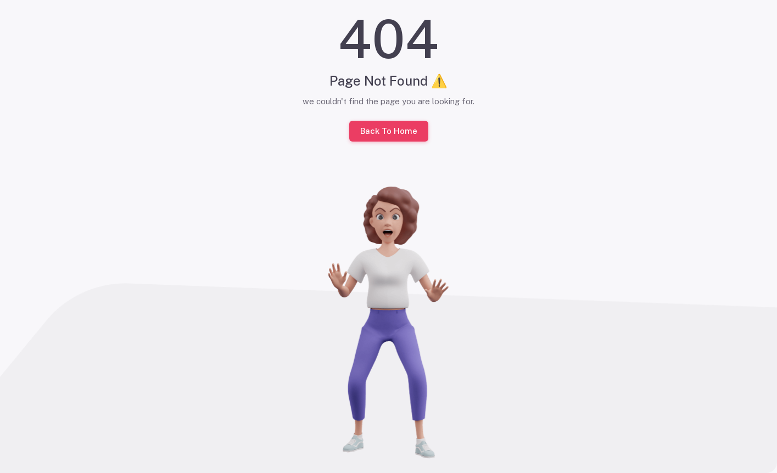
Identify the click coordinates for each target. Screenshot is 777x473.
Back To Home (388, 131)
